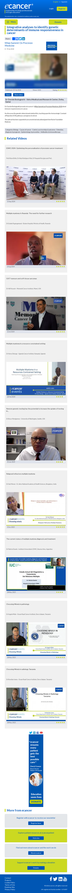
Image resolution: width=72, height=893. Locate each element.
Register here (36, 823)
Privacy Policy (10, 889)
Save (8, 95)
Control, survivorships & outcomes (43, 130)
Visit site (36, 838)
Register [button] (62, 9)
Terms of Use (10, 885)
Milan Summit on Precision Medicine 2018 (48, 106)
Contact (8, 878)
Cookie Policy (10, 883)
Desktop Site (10, 887)
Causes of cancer (25, 130)
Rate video (19, 95)
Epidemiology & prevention (30, 132)
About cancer (36, 853)
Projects (8, 880)
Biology (16, 130)
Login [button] (51, 9)
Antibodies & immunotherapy (50, 132)
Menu (11, 22)
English (56, 2)
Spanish (64, 2)
